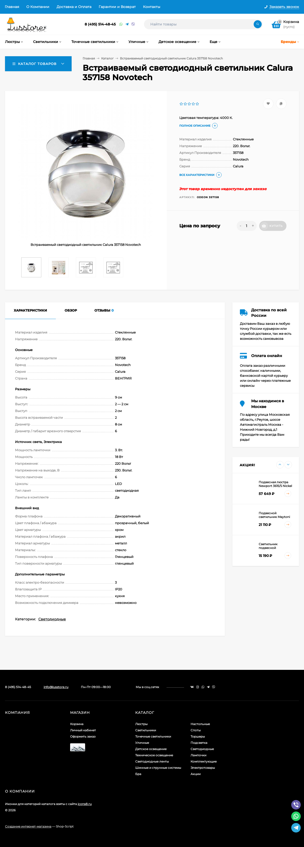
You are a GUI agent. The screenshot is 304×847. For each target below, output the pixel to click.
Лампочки (198, 755)
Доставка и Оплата (74, 6)
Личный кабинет (83, 730)
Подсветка (199, 743)
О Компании (37, 6)
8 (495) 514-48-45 (100, 24)
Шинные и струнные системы (158, 768)
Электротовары (203, 768)
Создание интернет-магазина (28, 826)
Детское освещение (151, 749)
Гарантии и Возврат (117, 6)
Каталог (107, 58)
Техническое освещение (154, 755)
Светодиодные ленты (152, 761)
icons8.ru (85, 804)
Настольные (200, 724)
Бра (138, 774)
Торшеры (198, 736)
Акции (196, 774)
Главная (12, 6)
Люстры (141, 724)
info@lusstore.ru (56, 687)
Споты (196, 730)
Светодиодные (52, 619)
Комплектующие (204, 761)
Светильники (145, 730)
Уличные (142, 743)
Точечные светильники (153, 736)
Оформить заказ (82, 736)
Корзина (76, 724)
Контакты (151, 6)
